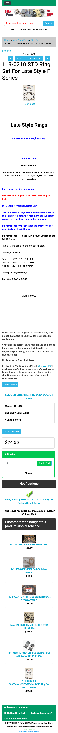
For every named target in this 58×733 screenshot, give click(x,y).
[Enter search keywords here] (23, 23)
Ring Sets (35, 40)
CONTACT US (44, 366)
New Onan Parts (21, 40)
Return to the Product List (29, 58)
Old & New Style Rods (15, 713)
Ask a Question (11, 431)
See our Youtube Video (15, 718)
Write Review (10, 384)
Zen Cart (48, 723)
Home (7, 40)
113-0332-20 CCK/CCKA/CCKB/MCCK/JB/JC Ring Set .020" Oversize (29, 684)
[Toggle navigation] (7, 3)
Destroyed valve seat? (41, 713)
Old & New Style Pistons (16, 707)
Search (48, 23)
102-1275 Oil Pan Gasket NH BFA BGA (29, 544)
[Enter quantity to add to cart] (21, 463)
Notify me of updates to (29, 498)
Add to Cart (44, 463)
